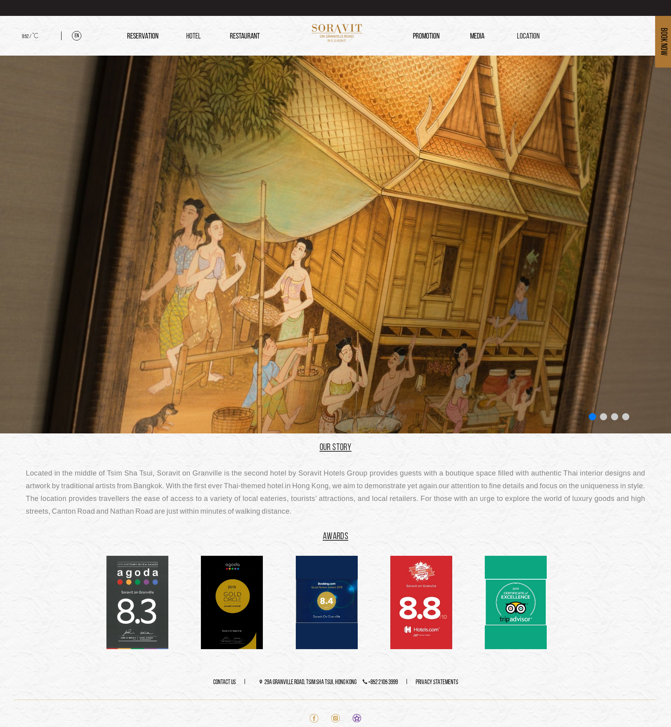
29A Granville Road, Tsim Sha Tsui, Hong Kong (310, 682)
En (77, 36)
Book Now (663, 42)
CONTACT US (224, 682)
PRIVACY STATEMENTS (437, 682)
